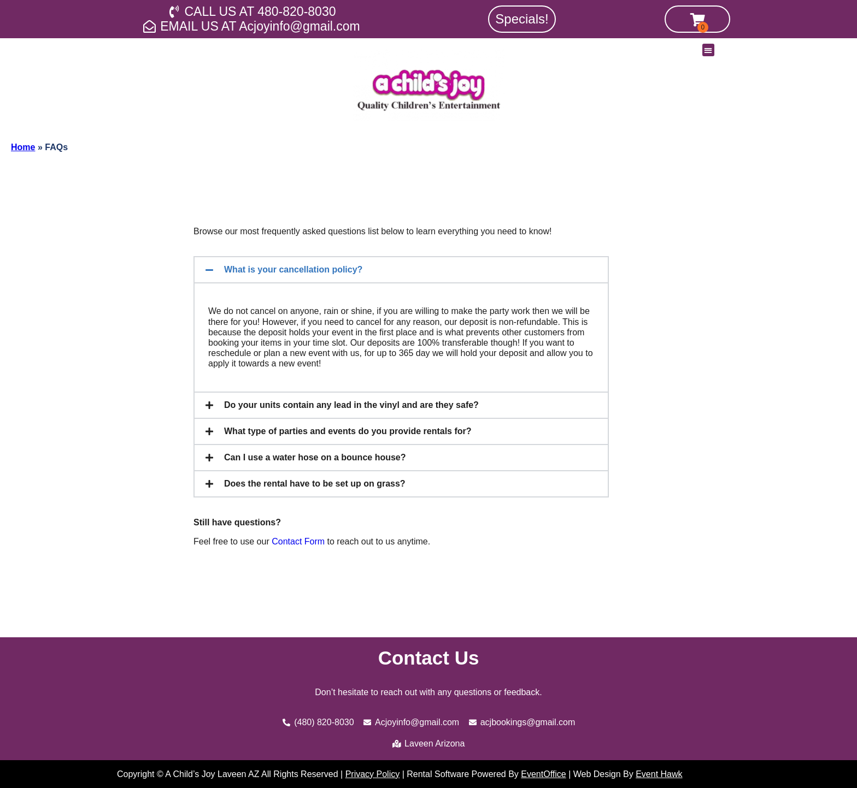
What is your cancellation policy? (293, 269)
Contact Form (298, 541)
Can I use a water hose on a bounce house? (315, 457)
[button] (708, 50)
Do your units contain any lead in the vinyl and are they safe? (351, 405)
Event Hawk (659, 774)
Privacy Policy (372, 774)
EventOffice (543, 774)
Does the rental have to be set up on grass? (315, 483)
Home (23, 147)
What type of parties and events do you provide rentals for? (348, 431)
